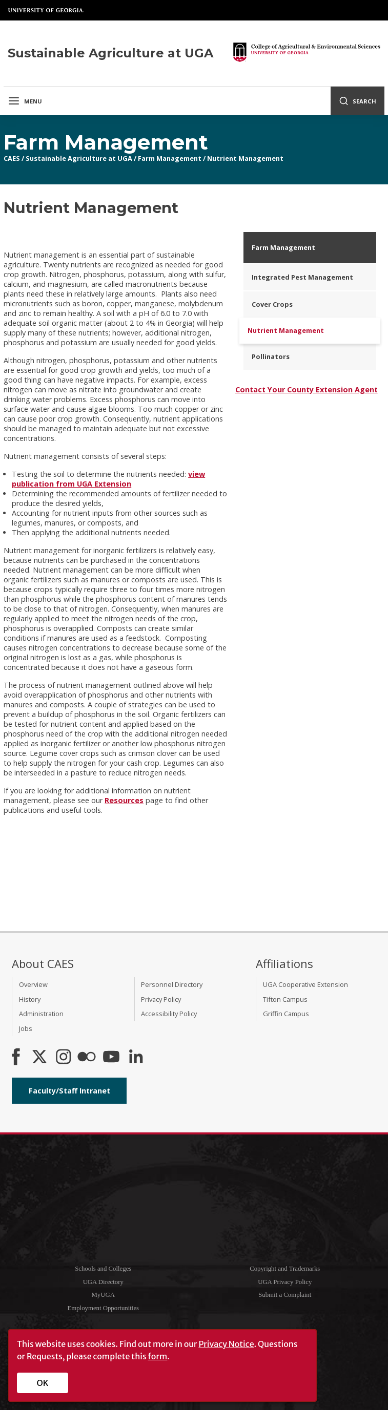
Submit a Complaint (284, 1294)
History (29, 999)
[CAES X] (40, 1057)
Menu (25, 101)
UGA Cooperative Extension (305, 984)
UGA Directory (103, 1282)
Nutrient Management (245, 158)
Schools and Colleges (103, 1268)
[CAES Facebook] (16, 1057)
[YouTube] (111, 1057)
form (158, 1356)
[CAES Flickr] (86, 1057)
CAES (12, 158)
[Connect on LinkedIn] (136, 1057)
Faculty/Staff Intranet (69, 1091)
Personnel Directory (171, 984)
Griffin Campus (286, 1013)
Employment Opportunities (103, 1308)
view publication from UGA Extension (108, 479)
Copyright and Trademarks (285, 1268)
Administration (41, 1013)
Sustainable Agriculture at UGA (79, 158)
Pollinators (271, 356)
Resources (124, 800)
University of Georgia (46, 10)
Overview (33, 984)
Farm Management (169, 158)
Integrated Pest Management (302, 277)
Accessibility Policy (169, 1013)
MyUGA (103, 1294)
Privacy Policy (161, 999)
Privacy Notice (226, 1344)
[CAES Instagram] (63, 1057)
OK (43, 1383)
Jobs (25, 1028)
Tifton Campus (285, 999)
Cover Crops (272, 304)
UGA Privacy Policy (285, 1282)
